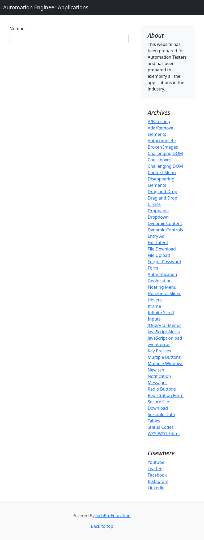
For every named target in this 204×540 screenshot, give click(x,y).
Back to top (102, 526)
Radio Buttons (162, 389)
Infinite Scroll (161, 313)
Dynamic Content (165, 223)
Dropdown (158, 217)
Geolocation (160, 281)
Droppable (158, 211)
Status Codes (160, 427)
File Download (162, 249)
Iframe (154, 306)
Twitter (155, 469)
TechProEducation (113, 516)
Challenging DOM (165, 153)
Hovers (155, 300)
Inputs (154, 319)
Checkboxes (159, 160)
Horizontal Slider (164, 293)
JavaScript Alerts (164, 332)
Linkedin (156, 488)
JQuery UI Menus (164, 325)
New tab (156, 370)
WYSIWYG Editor (164, 434)
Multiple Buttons (164, 357)
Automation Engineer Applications (45, 7)
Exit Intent (158, 242)
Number (18, 29)
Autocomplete (162, 141)
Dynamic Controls (165, 230)
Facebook (157, 475)
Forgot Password (164, 262)
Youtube (156, 462)
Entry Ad (156, 236)
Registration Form (166, 395)
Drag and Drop (162, 192)
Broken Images (163, 147)
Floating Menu (162, 287)
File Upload (159, 255)
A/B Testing (159, 121)
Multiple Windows (165, 363)
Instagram (158, 481)
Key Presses (159, 351)
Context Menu (162, 172)
